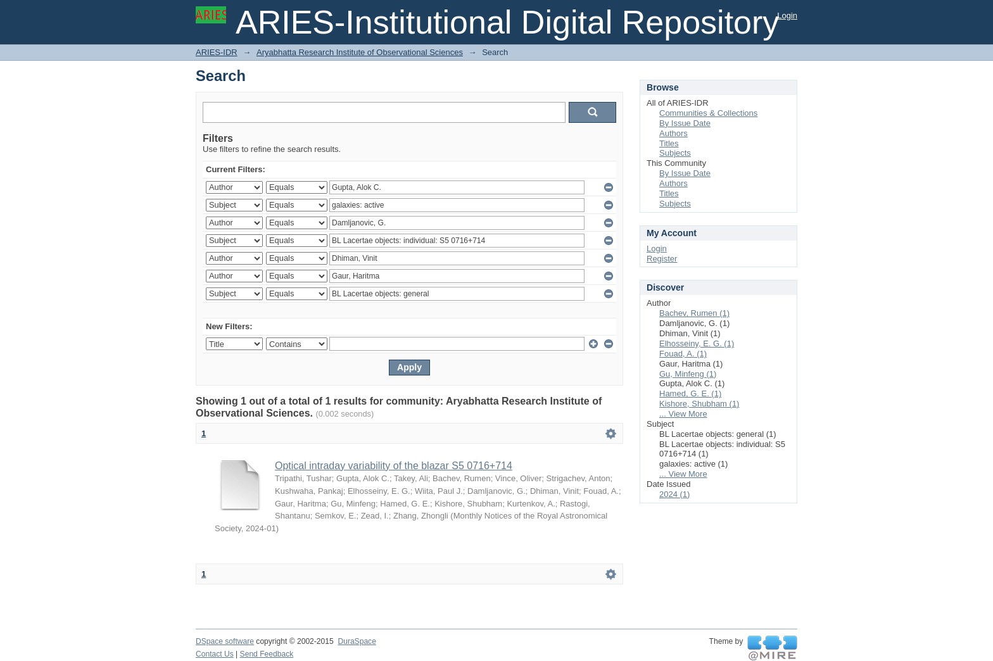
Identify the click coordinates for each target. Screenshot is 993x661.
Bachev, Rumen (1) (694, 313)
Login (787, 15)
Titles (669, 143)
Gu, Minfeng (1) (687, 374)
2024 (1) (674, 494)
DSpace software (225, 641)
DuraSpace (357, 641)
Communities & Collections (708, 113)
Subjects (675, 153)
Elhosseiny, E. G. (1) (696, 343)
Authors (673, 133)
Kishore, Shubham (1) (699, 403)
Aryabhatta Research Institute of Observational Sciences (359, 52)
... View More (683, 414)
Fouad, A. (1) (683, 353)
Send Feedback (267, 654)
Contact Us (215, 654)
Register (662, 258)
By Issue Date (685, 123)
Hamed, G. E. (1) (690, 393)
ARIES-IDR (216, 52)
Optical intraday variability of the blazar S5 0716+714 (393, 465)
